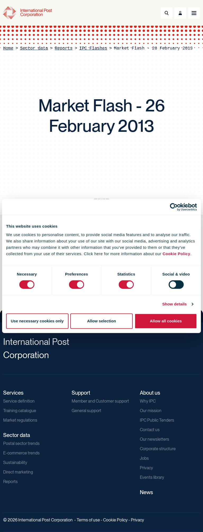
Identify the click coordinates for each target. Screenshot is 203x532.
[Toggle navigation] (194, 13)
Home (8, 48)
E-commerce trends (21, 453)
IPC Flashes (93, 48)
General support (86, 410)
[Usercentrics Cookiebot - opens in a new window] (174, 207)
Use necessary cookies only (37, 321)
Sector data (34, 48)
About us (150, 393)
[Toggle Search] (166, 13)
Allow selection (101, 321)
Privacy (146, 467)
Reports (63, 48)
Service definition (19, 401)
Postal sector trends (21, 443)
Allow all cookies (166, 321)
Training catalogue (19, 410)
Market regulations (20, 420)
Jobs (144, 458)
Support (81, 393)
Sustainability (15, 462)
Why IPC (148, 401)
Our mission (151, 410)
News (146, 492)
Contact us (150, 429)
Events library (152, 477)
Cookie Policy (176, 253)
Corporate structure (158, 448)
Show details (174, 304)
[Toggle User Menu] (180, 13)
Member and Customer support (100, 401)
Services (13, 393)
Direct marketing (18, 472)
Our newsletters (154, 439)
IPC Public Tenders (157, 420)
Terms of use (88, 519)
